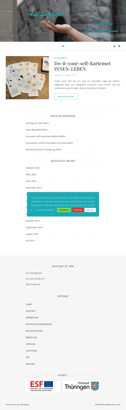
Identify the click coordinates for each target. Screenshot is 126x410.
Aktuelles (30, 363)
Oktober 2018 (33, 220)
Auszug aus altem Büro (37, 123)
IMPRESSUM (32, 317)
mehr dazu (90, 210)
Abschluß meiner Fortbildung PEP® (43, 149)
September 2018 (34, 227)
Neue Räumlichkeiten (36, 129)
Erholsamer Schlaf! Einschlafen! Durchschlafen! (49, 142)
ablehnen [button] (78, 210)
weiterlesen (66, 96)
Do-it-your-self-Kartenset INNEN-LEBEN (82, 66)
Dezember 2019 (34, 187)
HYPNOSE (31, 344)
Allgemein (60, 58)
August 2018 (32, 233)
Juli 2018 (30, 240)
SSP (27, 357)
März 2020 (31, 181)
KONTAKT (30, 310)
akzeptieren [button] (64, 210)
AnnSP (57, 75)
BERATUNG (31, 337)
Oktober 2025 (33, 167)
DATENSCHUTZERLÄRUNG (39, 324)
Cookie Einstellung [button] (44, 209)
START (29, 304)
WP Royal (25, 404)
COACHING (31, 350)
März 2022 (31, 174)
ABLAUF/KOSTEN (34, 330)
